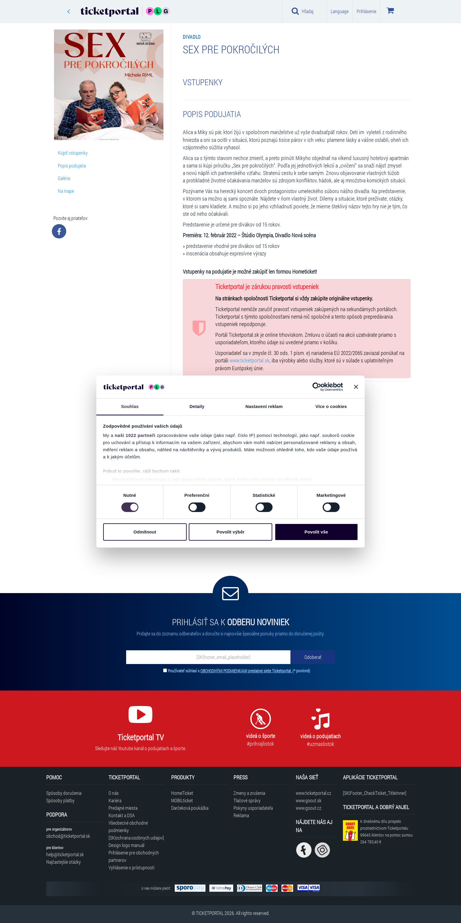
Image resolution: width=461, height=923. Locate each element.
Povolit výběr (230, 531)
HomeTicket (182, 793)
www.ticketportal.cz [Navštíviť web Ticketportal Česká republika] (313, 793)
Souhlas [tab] (130, 406)
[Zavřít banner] (356, 387)
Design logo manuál (126, 845)
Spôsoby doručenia (63, 793)
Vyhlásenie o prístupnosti (131, 867)
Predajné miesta (123, 808)
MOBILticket (182, 800)
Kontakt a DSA (122, 815)
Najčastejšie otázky (63, 862)
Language (340, 11)
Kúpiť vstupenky (73, 153)
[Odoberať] (312, 657)
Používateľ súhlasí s (239, 671)
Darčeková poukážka (189, 808)
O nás (114, 793)
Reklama (241, 815)
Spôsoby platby (60, 800)
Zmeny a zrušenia (249, 793)
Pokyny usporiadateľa (253, 808)
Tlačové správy (247, 800)
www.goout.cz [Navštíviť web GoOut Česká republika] (308, 808)
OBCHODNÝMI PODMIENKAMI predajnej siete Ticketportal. (246, 671)
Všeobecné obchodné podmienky (128, 826)
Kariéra (115, 800)
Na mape (66, 191)
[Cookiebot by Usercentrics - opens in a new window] (317, 386)
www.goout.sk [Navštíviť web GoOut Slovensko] (308, 800)
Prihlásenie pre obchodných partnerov (134, 856)
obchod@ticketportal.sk (68, 836)
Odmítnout (145, 531)
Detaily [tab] (197, 406)
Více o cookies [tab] (331, 406)
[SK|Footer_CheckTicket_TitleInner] (374, 793)
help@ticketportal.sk (65, 854)
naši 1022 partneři (135, 435)
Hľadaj (302, 11)
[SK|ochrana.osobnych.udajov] (136, 837)
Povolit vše (316, 531)
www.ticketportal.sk (250, 360)
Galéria (64, 178)
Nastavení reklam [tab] (264, 406)
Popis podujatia (72, 165)
